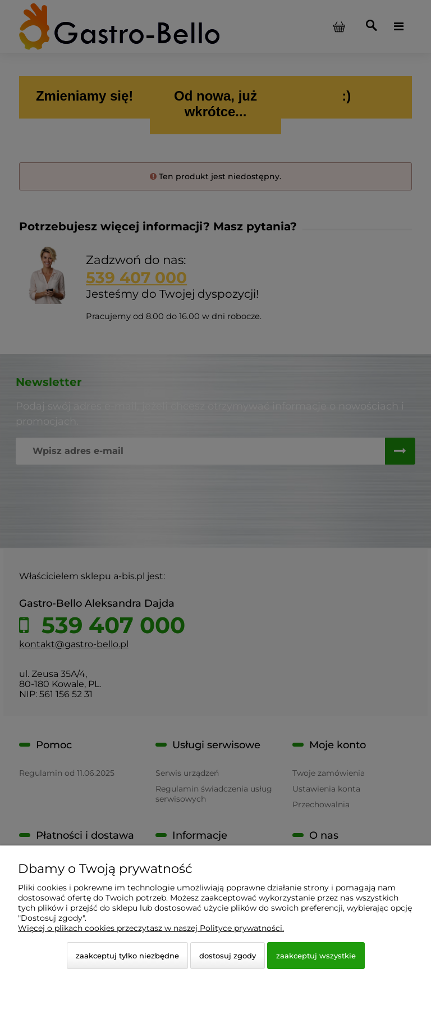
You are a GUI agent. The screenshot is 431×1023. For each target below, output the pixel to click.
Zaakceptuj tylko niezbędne (127, 955)
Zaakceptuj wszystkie (316, 955)
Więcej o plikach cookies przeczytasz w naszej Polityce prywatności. (151, 928)
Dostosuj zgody (227, 955)
